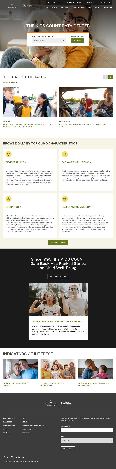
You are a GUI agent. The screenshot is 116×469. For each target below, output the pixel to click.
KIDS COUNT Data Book (58, 276)
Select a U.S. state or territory (43, 36)
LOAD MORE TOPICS (58, 242)
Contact (24, 422)
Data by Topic (7, 422)
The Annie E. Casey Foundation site (33, 425)
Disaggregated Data (81, 7)
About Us (80, 2)
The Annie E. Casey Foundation (61, 2)
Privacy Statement (28, 429)
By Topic (65, 7)
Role (62, 436)
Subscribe (67, 449)
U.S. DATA (77, 40)
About (97, 7)
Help (23, 418)
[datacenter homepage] (27, 5)
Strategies (88, 2)
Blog (108, 2)
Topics (96, 2)
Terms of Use (26, 432)
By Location (51, 7)
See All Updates (9, 82)
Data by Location (8, 418)
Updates (5, 432)
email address (65, 426)
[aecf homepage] (12, 5)
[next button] (110, 77)
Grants (102, 2)
